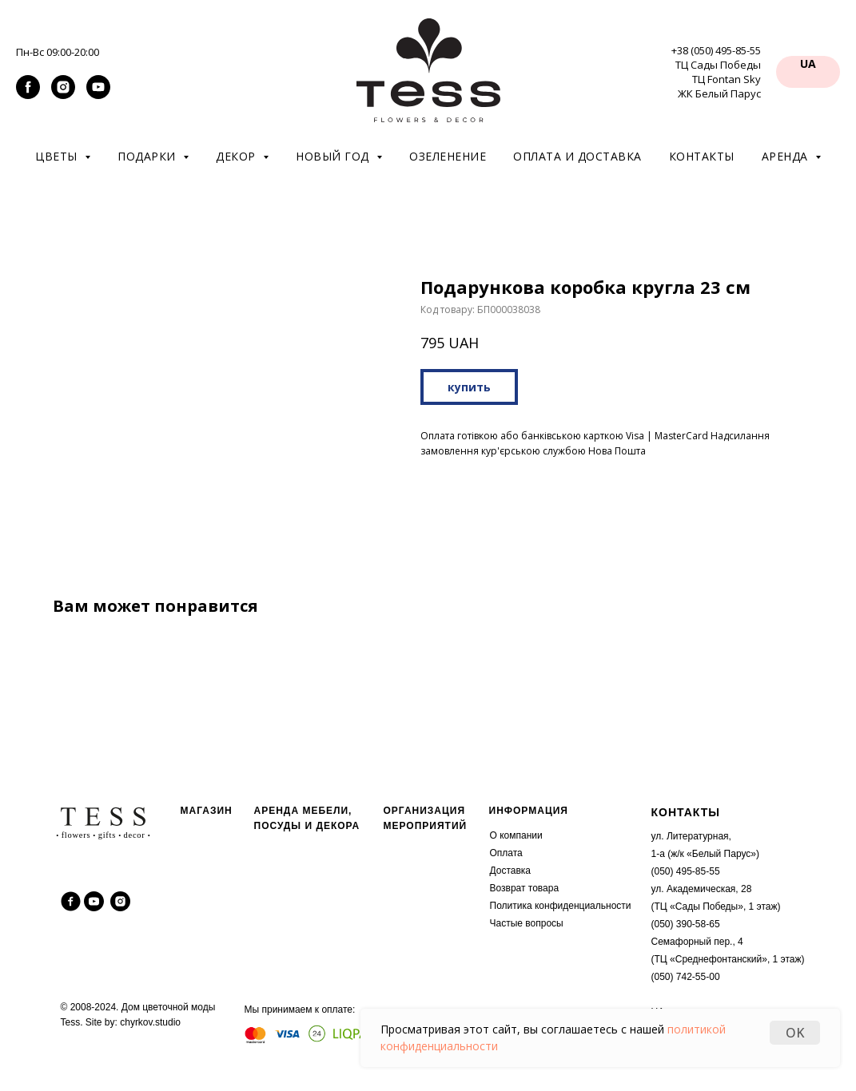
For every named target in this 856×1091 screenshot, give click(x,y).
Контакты (702, 156)
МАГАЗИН (207, 810)
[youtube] (98, 94)
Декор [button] (237, 156)
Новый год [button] (334, 156)
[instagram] (63, 94)
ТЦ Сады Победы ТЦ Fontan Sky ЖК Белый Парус (718, 79)
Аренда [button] (787, 156)
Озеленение (447, 156)
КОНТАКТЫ (685, 812)
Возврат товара (524, 888)
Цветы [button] (58, 156)
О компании (516, 835)
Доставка (511, 870)
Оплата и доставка (577, 156)
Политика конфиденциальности (560, 905)
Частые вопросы (526, 923)
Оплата (506, 853)
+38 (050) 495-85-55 (716, 50)
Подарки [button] (148, 156)
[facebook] (28, 94)
